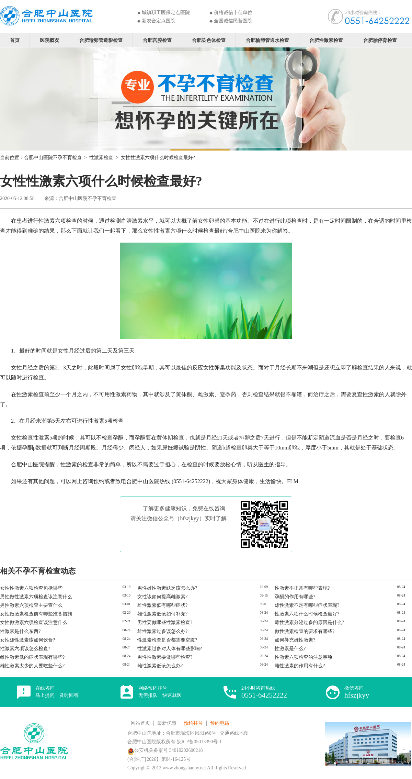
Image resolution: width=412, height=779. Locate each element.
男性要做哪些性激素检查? (164, 622)
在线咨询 (57, 692)
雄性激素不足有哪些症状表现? (307, 605)
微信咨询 (356, 692)
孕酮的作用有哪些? (295, 596)
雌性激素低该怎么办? (160, 665)
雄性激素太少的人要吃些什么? (32, 665)
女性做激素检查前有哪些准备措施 (36, 613)
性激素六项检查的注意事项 (303, 657)
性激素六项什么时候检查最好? (307, 613)
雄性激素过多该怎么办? (162, 631)
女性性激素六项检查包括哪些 (31, 588)
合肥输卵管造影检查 (101, 40)
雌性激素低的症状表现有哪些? (32, 657)
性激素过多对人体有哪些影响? (169, 648)
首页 (15, 40)
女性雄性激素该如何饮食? (27, 640)
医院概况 (49, 40)
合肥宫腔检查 (157, 40)
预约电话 (219, 723)
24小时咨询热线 (264, 692)
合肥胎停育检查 (380, 40)
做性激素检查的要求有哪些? (304, 631)
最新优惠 (166, 723)
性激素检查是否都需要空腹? (167, 640)
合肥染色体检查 (209, 40)
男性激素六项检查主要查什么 (31, 605)
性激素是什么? (290, 648)
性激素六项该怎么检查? (25, 648)
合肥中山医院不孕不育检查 (53, 157)
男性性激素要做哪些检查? (164, 657)
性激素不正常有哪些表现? (302, 588)
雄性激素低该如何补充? (162, 613)
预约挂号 (193, 723)
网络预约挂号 (160, 692)
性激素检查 (101, 157)
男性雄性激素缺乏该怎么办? (167, 588)
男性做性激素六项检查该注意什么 (36, 596)
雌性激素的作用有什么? (300, 665)
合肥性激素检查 (326, 40)
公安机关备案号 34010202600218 (165, 750)
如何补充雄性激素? (295, 640)
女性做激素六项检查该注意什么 (33, 622)
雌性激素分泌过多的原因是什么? (309, 622)
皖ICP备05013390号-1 (199, 741)
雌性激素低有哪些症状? (162, 605)
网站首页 (140, 723)
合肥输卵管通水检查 (267, 40)
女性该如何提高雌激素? (162, 596)
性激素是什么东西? (20, 631)
